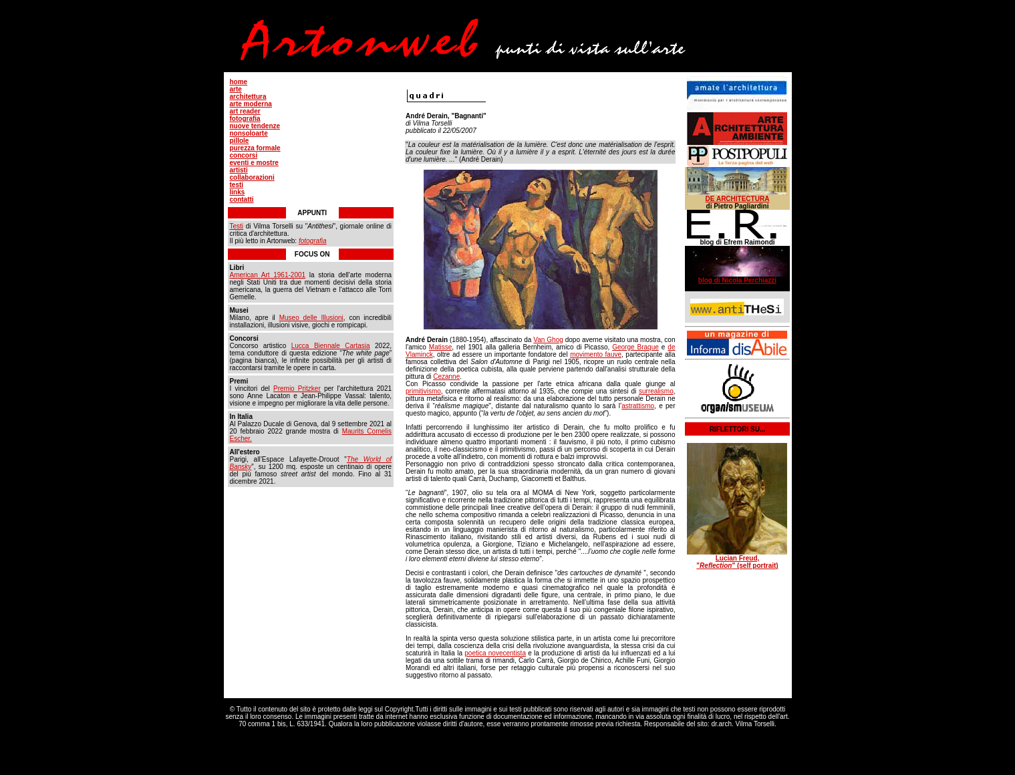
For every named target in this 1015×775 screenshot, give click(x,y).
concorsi (244, 155)
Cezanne (446, 376)
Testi (237, 226)
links (237, 192)
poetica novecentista (495, 653)
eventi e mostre (254, 162)
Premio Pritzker (297, 388)
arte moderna (251, 104)
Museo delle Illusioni (311, 317)
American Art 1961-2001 (268, 275)
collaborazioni (252, 177)
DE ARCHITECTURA (738, 198)
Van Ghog (548, 339)
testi (237, 184)
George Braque (635, 347)
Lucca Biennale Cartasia (330, 345)
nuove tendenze (255, 126)
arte (236, 89)
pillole (239, 140)
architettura (248, 96)
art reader (245, 111)
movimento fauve (595, 354)
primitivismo (423, 391)
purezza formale (255, 148)
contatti (242, 199)
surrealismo (656, 391)
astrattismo (637, 406)
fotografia (245, 118)
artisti (239, 170)
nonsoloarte (249, 133)
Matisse (440, 347)
